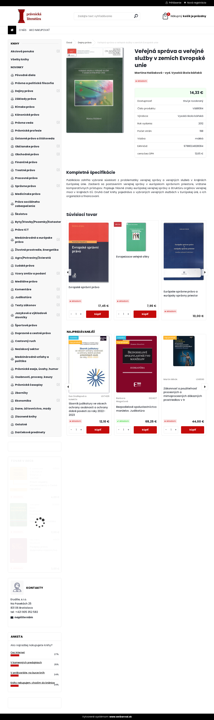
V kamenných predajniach (26, 662)
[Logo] (31, 16)
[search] (136, 16)
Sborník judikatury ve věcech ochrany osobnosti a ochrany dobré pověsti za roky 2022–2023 (88, 409)
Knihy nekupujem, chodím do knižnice (33, 682)
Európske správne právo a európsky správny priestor (181, 293)
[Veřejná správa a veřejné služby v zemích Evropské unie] (95, 90)
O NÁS (22, 30)
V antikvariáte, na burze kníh (28, 672)
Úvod (69, 42)
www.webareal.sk (120, 716)
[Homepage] (12, 30)
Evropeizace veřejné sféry (132, 256)
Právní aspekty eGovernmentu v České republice (43, 486)
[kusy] (76, 314)
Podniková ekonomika (43, 521)
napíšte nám (24, 617)
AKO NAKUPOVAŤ (39, 30)
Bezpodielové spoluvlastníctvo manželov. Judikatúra (136, 408)
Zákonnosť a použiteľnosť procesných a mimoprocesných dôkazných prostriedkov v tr (183, 394)
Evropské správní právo (84, 287)
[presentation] (68, 272)
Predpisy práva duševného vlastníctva (43, 548)
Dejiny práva (84, 42)
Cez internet (18, 652)
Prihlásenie (175, 2)
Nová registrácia (196, 2)
